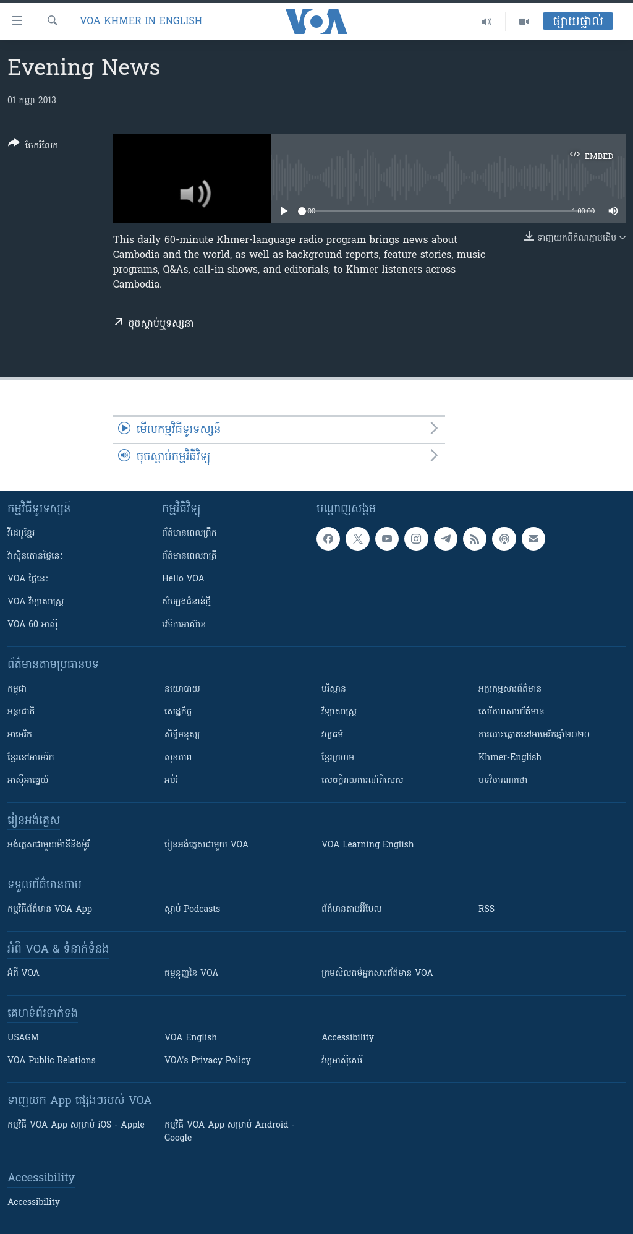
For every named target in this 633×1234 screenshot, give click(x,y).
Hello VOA (183, 579)
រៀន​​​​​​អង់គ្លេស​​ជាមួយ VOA (206, 845)
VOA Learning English (367, 845)
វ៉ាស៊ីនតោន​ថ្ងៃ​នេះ (35, 556)
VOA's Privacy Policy (207, 1061)
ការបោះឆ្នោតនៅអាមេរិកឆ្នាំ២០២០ (534, 735)
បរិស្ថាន (333, 689)
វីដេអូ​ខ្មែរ (21, 533)
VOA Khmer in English (141, 21)
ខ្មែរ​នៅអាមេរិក (30, 758)
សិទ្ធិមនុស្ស (182, 735)
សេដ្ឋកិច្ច (178, 712)
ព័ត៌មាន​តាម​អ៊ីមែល (351, 909)
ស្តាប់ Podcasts (192, 909)
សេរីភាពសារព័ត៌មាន (511, 712)
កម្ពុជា (17, 689)
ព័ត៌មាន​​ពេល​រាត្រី (189, 556)
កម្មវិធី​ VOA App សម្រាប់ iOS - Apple (76, 1125)
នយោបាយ (182, 689)
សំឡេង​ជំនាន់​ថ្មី (186, 602)
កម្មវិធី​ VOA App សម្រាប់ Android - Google (229, 1132)
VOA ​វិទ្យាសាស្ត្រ (35, 602)
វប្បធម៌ (332, 735)
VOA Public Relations (51, 1061)
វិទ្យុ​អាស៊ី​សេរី (341, 1061)
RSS (486, 909)
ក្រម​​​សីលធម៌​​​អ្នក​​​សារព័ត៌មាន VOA (377, 973)
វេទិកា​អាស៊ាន (184, 625)
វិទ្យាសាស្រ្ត (339, 712)
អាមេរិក (19, 735)
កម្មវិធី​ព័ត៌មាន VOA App (49, 909)
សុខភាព (178, 758)
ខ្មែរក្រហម (337, 758)
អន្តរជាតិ (21, 712)
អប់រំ (171, 780)
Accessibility (347, 1038)
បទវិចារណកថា (502, 780)
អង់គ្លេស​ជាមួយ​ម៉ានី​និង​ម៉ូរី (48, 845)
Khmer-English (510, 758)
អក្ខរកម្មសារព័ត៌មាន (510, 689)
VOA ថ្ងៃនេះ (28, 579)
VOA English (190, 1038)
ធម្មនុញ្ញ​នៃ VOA (191, 973)
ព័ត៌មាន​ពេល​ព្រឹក (189, 533)
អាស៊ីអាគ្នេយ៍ (28, 780)
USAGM (23, 1038)
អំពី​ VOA (23, 973)
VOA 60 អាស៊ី (32, 625)
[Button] (33, 147)
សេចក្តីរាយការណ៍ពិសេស (362, 780)
